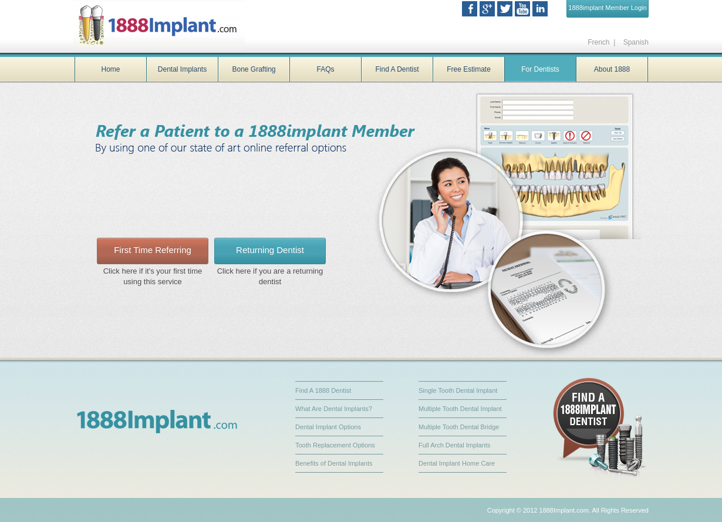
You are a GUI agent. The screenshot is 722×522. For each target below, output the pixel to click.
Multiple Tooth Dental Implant (460, 408)
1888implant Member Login (607, 7)
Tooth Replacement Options (335, 445)
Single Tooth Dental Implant (458, 390)
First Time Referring (152, 250)
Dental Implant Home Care (457, 463)
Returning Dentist (270, 250)
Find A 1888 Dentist (323, 390)
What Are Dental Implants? (333, 408)
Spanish (635, 42)
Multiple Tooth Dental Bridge (459, 426)
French (598, 42)
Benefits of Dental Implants (333, 463)
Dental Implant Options (328, 426)
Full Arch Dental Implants (454, 445)
